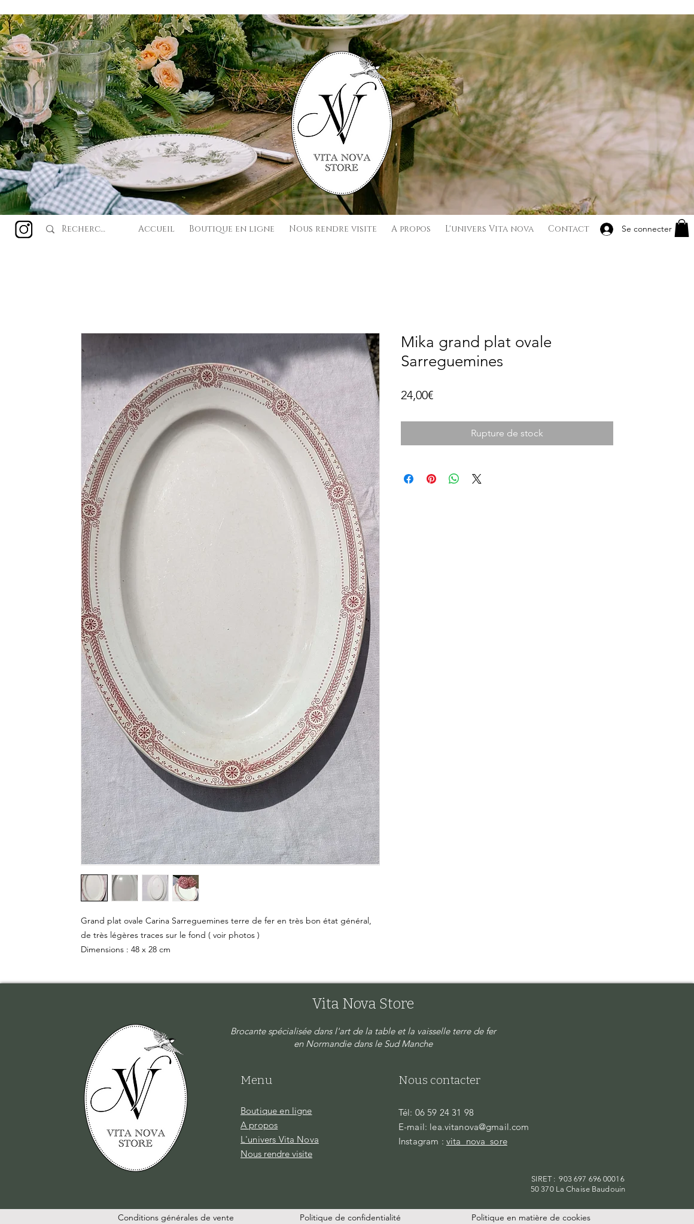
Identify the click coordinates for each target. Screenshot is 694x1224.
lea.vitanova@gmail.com (479, 1126)
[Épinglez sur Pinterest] (431, 479)
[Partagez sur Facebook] (408, 479)
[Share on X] (477, 479)
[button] (681, 228)
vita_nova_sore (476, 1141)
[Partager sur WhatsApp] (454, 479)
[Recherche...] (85, 229)
